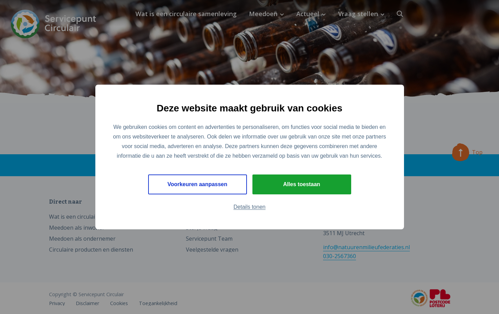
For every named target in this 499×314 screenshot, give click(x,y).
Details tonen (249, 207)
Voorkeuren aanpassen (197, 184)
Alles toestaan (301, 184)
